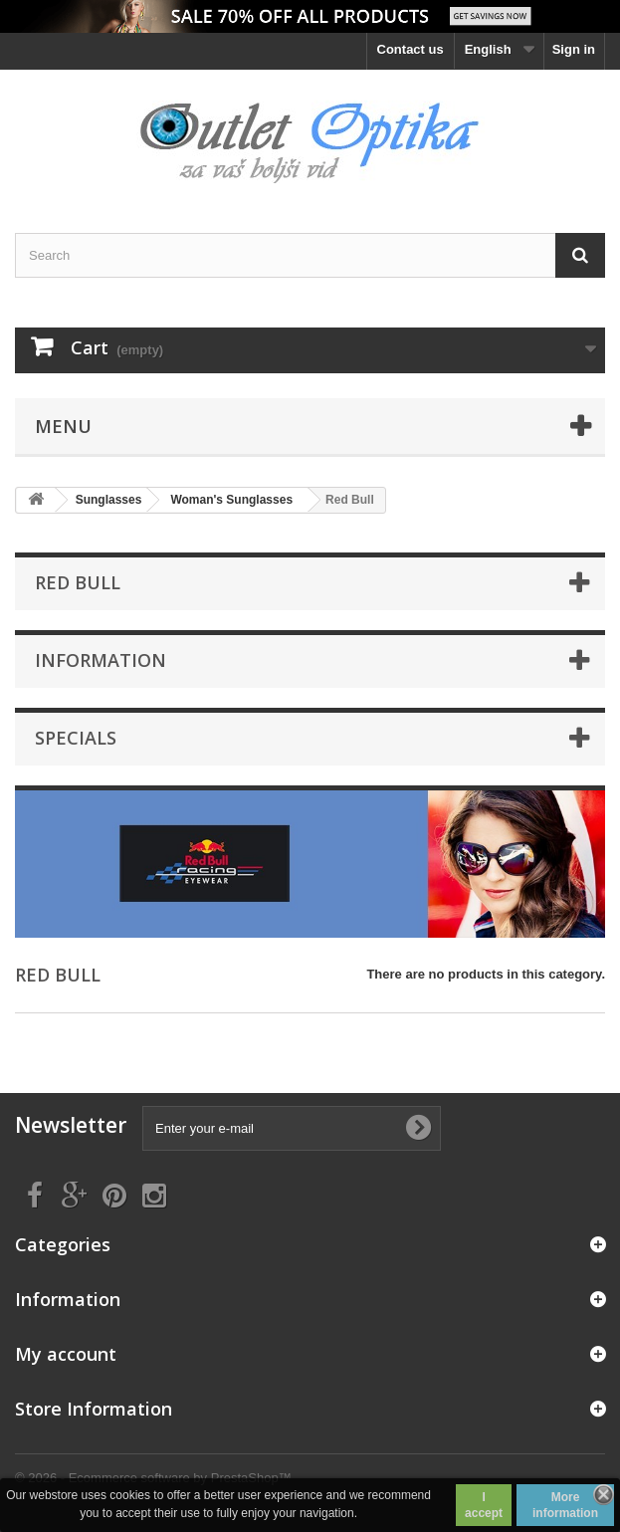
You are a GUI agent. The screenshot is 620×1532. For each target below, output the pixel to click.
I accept (484, 1505)
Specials (75, 738)
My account (65, 1354)
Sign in (573, 49)
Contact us (410, 49)
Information (100, 660)
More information (565, 1505)
